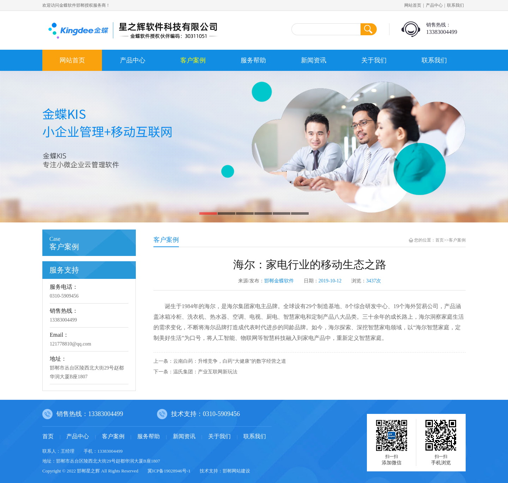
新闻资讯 (313, 60)
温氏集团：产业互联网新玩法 (205, 371)
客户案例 (193, 60)
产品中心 (434, 5)
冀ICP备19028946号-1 (168, 470)
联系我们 (455, 5)
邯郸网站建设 (236, 470)
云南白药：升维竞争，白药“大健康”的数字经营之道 (229, 361)
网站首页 (412, 5)
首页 (439, 240)
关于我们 (374, 60)
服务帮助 (253, 60)
